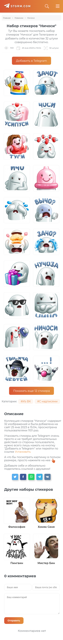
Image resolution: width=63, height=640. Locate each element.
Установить (23, 451)
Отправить (14, 620)
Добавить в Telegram (31, 60)
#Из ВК (26, 401)
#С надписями (47, 401)
